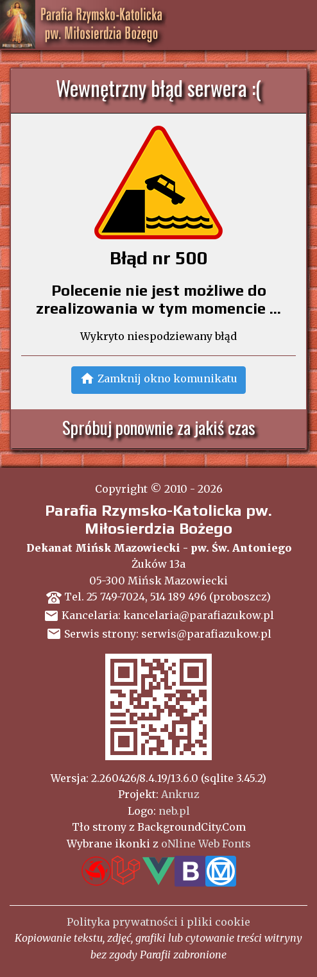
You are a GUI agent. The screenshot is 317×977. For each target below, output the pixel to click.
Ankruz (180, 794)
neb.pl (174, 810)
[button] (158, 380)
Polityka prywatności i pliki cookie (158, 921)
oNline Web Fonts (206, 843)
